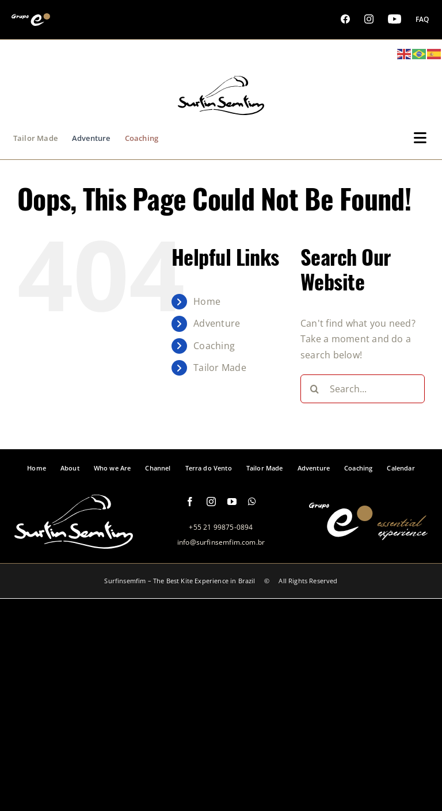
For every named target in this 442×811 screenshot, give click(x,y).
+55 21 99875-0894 (221, 527)
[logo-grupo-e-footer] (368, 533)
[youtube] (232, 501)
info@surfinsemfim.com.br (221, 542)
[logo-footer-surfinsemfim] (73, 542)
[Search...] (362, 388)
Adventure (216, 323)
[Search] (314, 388)
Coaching (214, 345)
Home (206, 301)
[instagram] (211, 501)
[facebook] (190, 501)
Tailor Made (219, 367)
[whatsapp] (252, 501)
